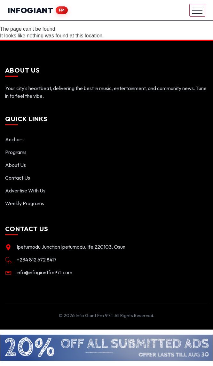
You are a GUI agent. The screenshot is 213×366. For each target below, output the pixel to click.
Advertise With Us (25, 190)
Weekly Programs (24, 203)
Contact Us (17, 178)
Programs (16, 152)
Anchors (14, 139)
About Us (15, 165)
